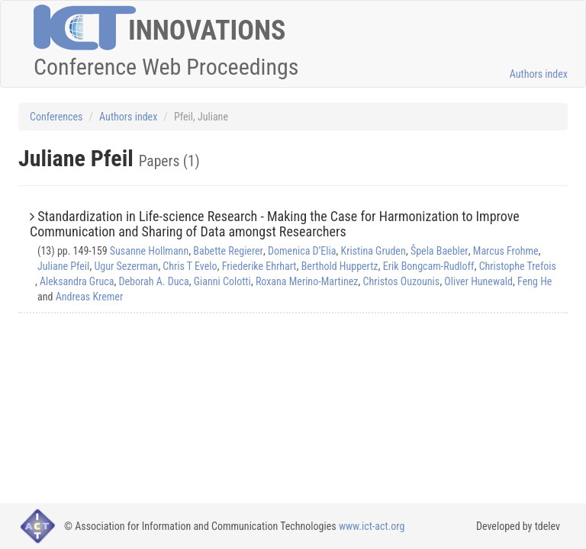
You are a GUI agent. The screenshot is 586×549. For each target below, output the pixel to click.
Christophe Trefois (517, 266)
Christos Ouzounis (401, 281)
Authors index (539, 74)
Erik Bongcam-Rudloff (429, 266)
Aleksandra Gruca (77, 281)
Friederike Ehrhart (259, 266)
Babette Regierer (228, 251)
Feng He (534, 281)
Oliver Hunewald (478, 281)
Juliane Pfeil (63, 266)
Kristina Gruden (373, 251)
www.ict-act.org (372, 526)
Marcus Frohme (506, 251)
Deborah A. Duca (154, 281)
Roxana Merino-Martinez (307, 281)
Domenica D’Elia (302, 251)
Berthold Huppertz (339, 266)
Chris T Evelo (190, 266)
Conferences (56, 117)
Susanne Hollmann (149, 251)
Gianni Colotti (222, 281)
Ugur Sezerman (126, 266)
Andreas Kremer (90, 297)
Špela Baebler (439, 251)
